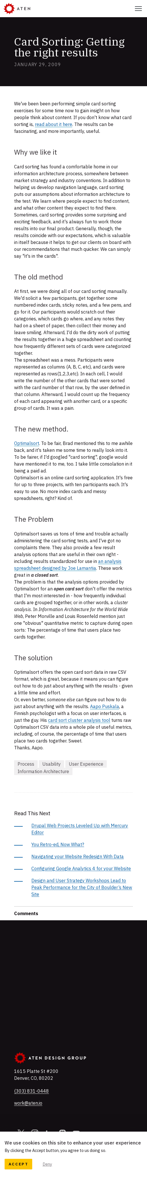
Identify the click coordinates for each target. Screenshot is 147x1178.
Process (26, 764)
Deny (47, 1164)
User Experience (86, 764)
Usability (51, 764)
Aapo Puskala (104, 706)
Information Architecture (43, 771)
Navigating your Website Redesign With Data (77, 856)
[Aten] (16, 8)
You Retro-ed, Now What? (57, 844)
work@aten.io (28, 1103)
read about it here (53, 124)
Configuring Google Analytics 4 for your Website (81, 868)
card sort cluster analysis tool (79, 720)
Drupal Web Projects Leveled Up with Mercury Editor (79, 829)
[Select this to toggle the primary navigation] (138, 8)
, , (36, 1075)
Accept (18, 1164)
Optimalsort (26, 443)
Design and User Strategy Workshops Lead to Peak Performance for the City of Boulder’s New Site (81, 887)
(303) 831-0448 (31, 1091)
